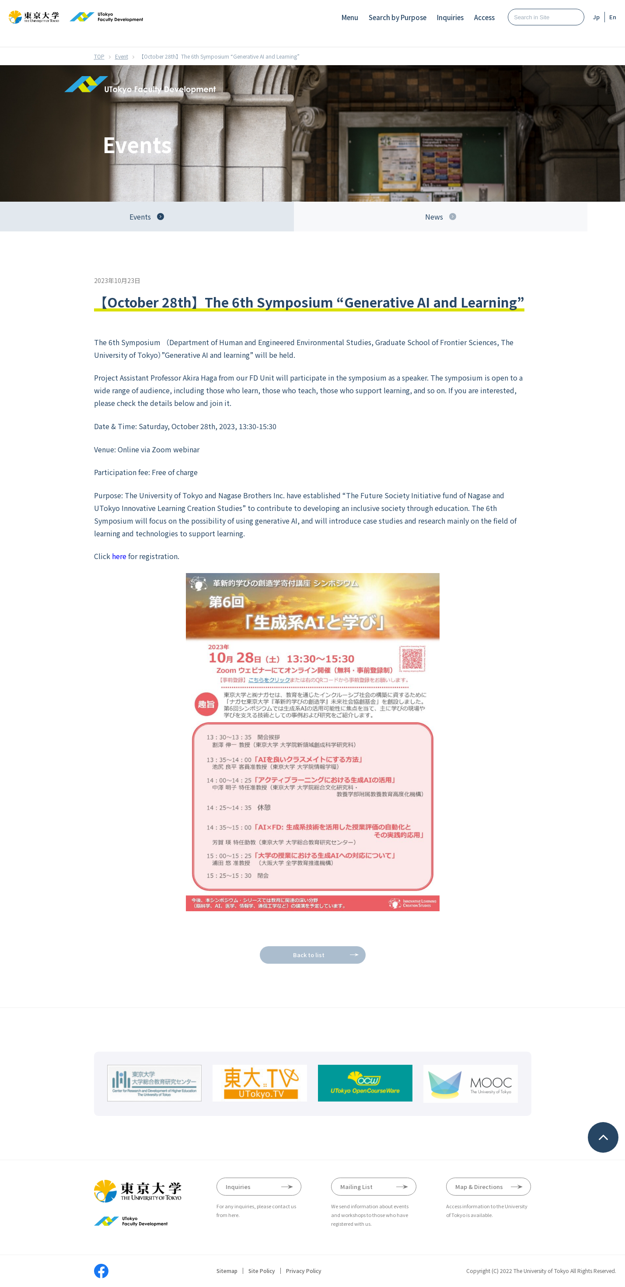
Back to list (309, 955)
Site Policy (261, 1271)
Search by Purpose (397, 17)
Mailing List (356, 1186)
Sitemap (226, 1271)
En (612, 17)
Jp (596, 17)
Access (484, 17)
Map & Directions (479, 1186)
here (119, 556)
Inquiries (450, 17)
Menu (350, 17)
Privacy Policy (303, 1271)
